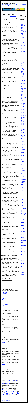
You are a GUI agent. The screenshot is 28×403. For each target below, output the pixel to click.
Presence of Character (23, 185)
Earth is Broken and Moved (23, 85)
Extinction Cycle (22, 133)
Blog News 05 (22, 65)
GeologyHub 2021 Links (23, 140)
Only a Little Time (22, 172)
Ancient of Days (22, 36)
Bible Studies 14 (22, 60)
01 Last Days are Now (22, 24)
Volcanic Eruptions (12, 380)
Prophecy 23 (22, 200)
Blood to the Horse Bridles (23, 66)
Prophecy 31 (22, 205)
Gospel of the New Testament (23, 146)
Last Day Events (22, 163)
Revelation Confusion (22, 217)
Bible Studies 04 (22, 54)
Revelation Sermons (22, 219)
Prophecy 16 (22, 196)
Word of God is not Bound (23, 271)
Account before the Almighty (23, 31)
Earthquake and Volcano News (23, 88)
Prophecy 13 (22, 194)
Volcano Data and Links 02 (23, 265)
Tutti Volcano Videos (22, 249)
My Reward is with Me (23, 168)
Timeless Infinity (22, 235)
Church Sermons (22, 74)
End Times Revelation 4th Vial (23, 117)
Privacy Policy (9, 400)
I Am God (21, 150)
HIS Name (5, 392)
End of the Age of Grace (23, 94)
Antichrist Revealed (22, 42)
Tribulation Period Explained (23, 240)
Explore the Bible (22, 132)
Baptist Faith (22, 50)
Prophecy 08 (22, 191)
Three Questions (22, 234)
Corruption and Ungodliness (23, 75)
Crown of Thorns (22, 77)
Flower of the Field (22, 136)
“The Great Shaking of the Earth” (11, 378)
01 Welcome (22, 27)
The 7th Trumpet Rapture (23, 231)
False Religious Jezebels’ (13, 391)
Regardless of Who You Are (23, 207)
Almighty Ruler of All (22, 34)
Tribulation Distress (22, 237)
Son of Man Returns (22, 226)
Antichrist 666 (22, 39)
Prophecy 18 (22, 197)
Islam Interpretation (22, 155)
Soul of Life (22, 227)
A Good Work (22, 28)
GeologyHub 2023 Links (23, 141)
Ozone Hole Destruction (23, 181)
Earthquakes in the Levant (23, 92)
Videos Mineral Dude (22, 260)
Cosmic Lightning (22, 76)
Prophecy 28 (22, 203)
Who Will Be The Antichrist (23, 268)
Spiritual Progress (22, 228)
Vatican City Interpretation (23, 252)
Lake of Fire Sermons (22, 162)
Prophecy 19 (22, 198)
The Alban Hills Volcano (4, 305)
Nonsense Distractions (23, 170)
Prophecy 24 (22, 201)
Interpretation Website (23, 153)
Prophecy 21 (22, 199)
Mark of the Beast (22, 166)
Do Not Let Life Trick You (23, 83)
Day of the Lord (22, 78)
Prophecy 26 (22, 202)
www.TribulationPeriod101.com (8, 3)
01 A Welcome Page (22, 21)
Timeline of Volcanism (23, 236)
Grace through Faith (16, 392)
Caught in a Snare (22, 72)
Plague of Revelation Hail (23, 184)
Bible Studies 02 (22, 53)
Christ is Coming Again (23, 73)
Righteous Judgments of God (5, 304)
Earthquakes (9, 380)
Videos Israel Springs (22, 259)
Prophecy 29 (22, 204)
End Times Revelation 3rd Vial (23, 115)
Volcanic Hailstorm (22, 263)
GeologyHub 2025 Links (23, 142)
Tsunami (21, 248)
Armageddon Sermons (23, 46)
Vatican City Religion (22, 254)
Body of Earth (22, 68)
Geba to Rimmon (22, 139)
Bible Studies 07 (22, 56)
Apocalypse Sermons (22, 43)
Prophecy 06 (22, 190)
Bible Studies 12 (22, 59)
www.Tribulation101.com (23, 272)
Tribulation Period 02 (22, 239)
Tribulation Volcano (22, 242)
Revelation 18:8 (3, 342)
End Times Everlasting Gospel (23, 95)
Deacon (21, 79)
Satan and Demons (22, 222)
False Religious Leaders (7, 383)
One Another (22, 171)
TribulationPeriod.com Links (23, 246)
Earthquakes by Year (22, 91)
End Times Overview (22, 109)
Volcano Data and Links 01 (23, 264)
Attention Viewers (22, 48)
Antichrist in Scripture (23, 40)
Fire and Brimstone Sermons (23, 135)
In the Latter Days (22, 152)
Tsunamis (16, 380)
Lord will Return (22, 165)
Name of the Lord (22, 169)
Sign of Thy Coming (22, 225)
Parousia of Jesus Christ (23, 182)
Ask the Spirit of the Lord (23, 47)
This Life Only (22, 233)
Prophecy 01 (22, 187)
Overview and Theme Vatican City (5, 303)
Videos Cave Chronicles (23, 258)
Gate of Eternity (22, 138)
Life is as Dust (22, 164)
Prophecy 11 (22, 193)
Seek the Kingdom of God (23, 224)
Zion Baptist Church (22, 274)
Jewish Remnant (22, 161)
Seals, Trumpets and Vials (23, 223)
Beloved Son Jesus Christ (23, 51)
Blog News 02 (22, 63)
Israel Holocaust (22, 159)
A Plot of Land (22, 30)
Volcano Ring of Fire (22, 266)
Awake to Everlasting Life (23, 49)
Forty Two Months (22, 137)
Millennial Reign (7, 395)
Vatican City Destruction (4, 293)
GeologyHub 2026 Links (23, 143)
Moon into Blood (22, 167)
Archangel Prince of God (23, 45)
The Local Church (22, 232)
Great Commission (22, 147)
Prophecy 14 (22, 195)
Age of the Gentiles (22, 33)
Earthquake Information (23, 89)
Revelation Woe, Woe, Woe (23, 220)
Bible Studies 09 (22, 57)
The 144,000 (22, 229)
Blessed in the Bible (22, 62)
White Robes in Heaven (23, 267)
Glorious (11, 385)
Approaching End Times (23, 44)
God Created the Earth (23, 144)
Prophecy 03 (22, 188)
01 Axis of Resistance (22, 22)
